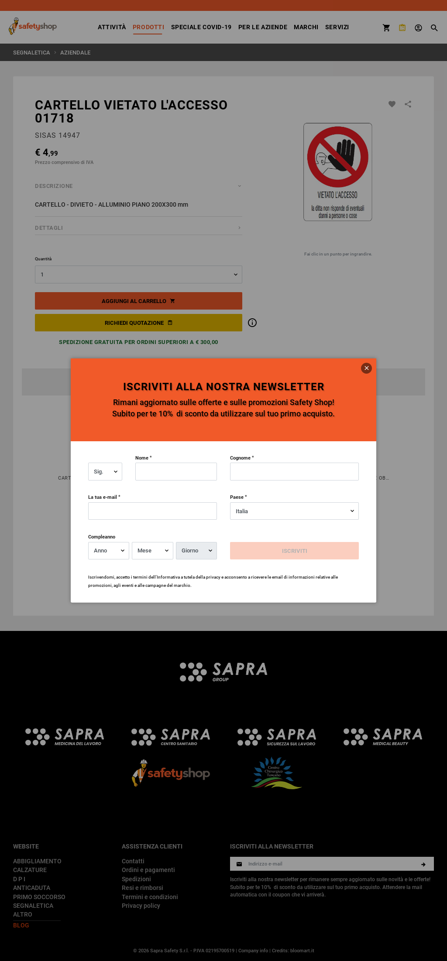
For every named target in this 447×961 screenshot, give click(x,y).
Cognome (240, 457)
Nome (141, 457)
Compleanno (101, 536)
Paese (237, 497)
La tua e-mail (102, 497)
